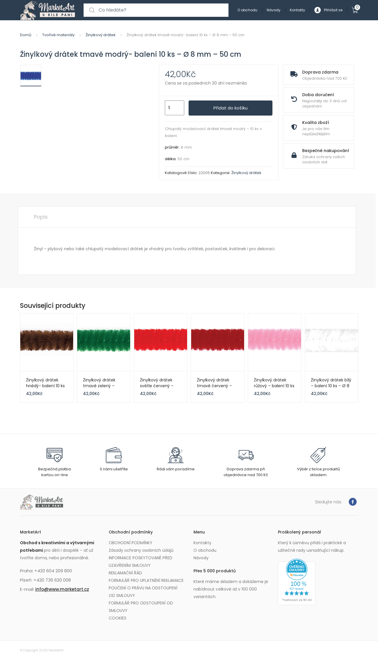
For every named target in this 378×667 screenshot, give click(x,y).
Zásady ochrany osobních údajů (141, 550)
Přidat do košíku (230, 108)
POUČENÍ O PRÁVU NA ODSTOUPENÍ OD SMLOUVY (143, 591)
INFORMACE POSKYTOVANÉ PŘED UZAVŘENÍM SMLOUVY (140, 561)
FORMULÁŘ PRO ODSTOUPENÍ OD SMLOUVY (141, 606)
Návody (274, 10)
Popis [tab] (41, 216)
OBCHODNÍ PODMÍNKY (130, 543)
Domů (25, 35)
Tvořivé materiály (58, 35)
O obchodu (247, 10)
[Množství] (174, 108)
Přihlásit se (328, 10)
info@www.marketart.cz (62, 589)
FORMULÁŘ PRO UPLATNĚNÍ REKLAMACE (146, 580)
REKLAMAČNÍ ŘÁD (125, 573)
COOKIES (117, 618)
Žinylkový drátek (101, 35)
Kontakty (297, 10)
